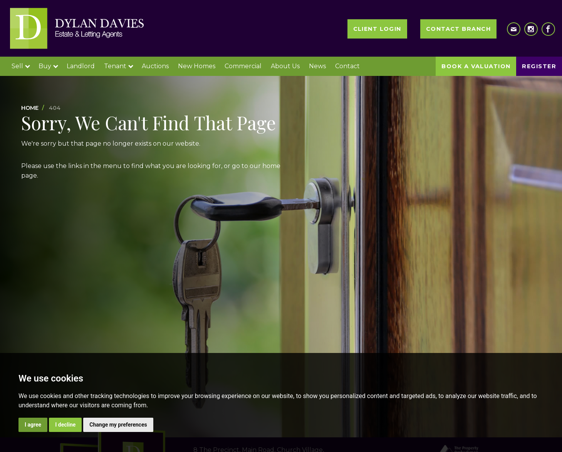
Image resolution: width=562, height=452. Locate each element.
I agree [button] (33, 425)
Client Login (377, 28)
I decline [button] (65, 425)
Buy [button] (48, 66)
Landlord (81, 66)
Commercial (243, 66)
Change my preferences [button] (118, 425)
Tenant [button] (118, 66)
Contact (347, 66)
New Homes (196, 66)
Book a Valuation (475, 66)
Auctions (155, 66)
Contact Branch (458, 28)
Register (539, 66)
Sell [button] (21, 66)
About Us (285, 66)
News (317, 66)
